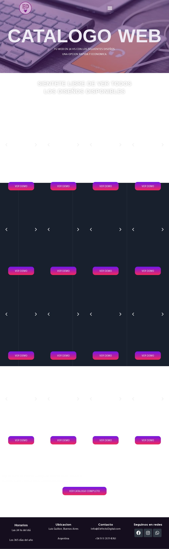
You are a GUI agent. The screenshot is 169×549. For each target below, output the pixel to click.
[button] (110, 8)
